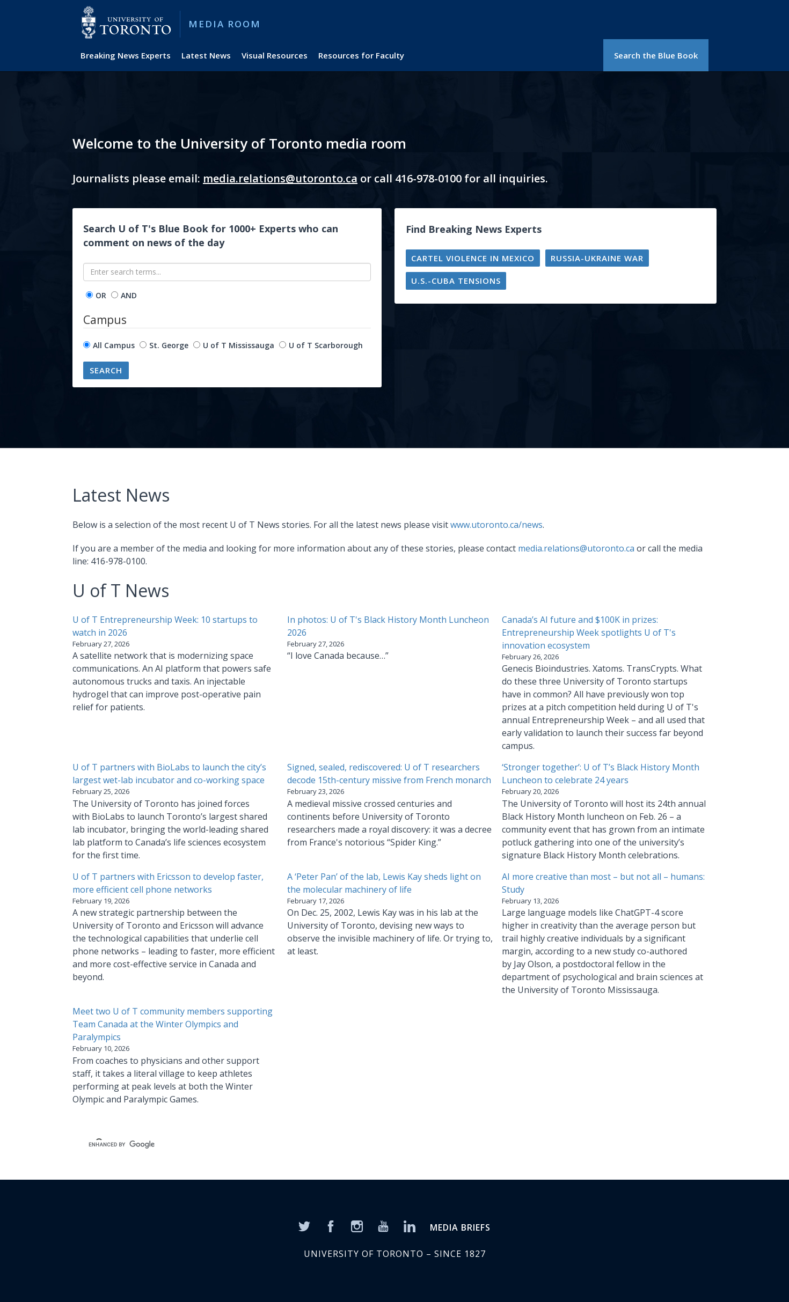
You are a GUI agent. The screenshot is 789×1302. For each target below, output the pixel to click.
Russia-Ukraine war (597, 258)
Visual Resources (275, 55)
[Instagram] (356, 1225)
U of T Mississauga (238, 345)
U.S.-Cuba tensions (456, 280)
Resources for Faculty (361, 55)
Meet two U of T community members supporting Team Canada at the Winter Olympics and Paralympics (172, 1024)
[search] (247, 1144)
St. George (168, 345)
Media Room (224, 24)
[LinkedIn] (409, 1225)
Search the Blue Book (656, 55)
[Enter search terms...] (227, 272)
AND (129, 295)
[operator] (89, 294)
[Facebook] (330, 1225)
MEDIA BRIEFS (460, 1227)
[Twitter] (304, 1225)
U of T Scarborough (326, 345)
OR (101, 295)
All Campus (114, 345)
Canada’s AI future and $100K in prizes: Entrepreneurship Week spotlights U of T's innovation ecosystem (589, 632)
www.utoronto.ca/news (496, 525)
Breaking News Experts (126, 55)
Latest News (206, 55)
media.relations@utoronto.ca (280, 178)
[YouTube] (383, 1225)
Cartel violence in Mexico (473, 258)
